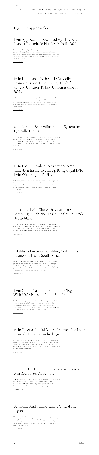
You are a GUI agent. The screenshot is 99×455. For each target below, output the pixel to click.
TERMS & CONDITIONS (79, 13)
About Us (18, 9)
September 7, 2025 (18, 62)
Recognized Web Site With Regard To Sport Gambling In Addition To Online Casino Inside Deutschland (48, 213)
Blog (24, 9)
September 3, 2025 (18, 352)
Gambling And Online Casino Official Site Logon (44, 408)
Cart (28, 9)
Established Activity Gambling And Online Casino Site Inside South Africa (45, 253)
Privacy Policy (71, 9)
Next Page (82, 443)
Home (54, 9)
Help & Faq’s (47, 9)
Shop (84, 9)
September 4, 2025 (18, 234)
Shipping (78, 9)
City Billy (15, 6)
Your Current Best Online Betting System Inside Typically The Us (49, 128)
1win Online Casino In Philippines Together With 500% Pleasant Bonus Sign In (46, 292)
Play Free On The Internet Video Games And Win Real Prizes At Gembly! (46, 371)
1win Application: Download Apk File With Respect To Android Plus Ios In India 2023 (46, 41)
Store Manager (59, 13)
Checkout (33, 9)
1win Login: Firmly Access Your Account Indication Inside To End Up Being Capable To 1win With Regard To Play (48, 170)
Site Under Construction (46, 13)
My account (61, 9)
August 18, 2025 (17, 429)
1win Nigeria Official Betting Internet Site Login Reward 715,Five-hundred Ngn (49, 332)
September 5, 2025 (18, 193)
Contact (40, 9)
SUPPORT (68, 13)
